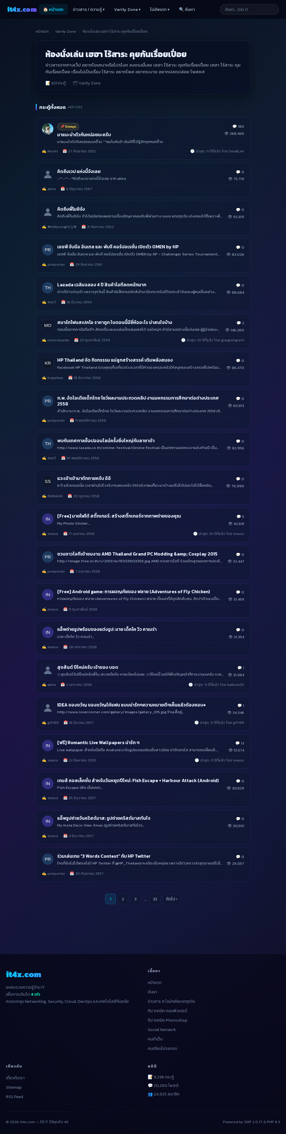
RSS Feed (14, 1097)
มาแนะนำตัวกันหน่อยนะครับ (84, 134)
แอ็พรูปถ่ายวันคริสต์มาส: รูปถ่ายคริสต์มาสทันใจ (103, 818)
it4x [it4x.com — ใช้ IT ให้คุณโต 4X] (22, 9)
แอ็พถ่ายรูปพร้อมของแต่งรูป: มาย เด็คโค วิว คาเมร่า (107, 629)
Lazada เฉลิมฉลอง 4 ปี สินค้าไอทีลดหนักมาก (101, 284)
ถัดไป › (171, 899)
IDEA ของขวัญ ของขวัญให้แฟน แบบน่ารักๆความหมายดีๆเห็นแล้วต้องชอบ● (131, 704)
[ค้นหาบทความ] (249, 9)
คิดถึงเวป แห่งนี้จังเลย (79, 171)
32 (155, 899)
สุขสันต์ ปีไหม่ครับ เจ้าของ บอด (87, 667)
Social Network (162, 1030)
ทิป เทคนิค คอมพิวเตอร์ (167, 1011)
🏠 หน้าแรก (53, 9)
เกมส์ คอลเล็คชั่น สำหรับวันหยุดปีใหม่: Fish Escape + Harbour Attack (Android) (138, 780)
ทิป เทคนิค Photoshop (167, 1020)
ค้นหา (152, 992)
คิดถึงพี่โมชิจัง (71, 209)
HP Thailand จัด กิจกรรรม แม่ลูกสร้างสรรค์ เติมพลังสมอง (115, 360)
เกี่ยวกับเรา (15, 1078)
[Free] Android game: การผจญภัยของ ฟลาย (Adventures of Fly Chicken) (133, 591)
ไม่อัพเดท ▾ (160, 9)
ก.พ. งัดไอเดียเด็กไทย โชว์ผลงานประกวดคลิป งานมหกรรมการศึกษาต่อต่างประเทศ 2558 (138, 401)
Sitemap (14, 1087)
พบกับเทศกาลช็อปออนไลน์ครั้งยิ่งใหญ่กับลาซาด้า (105, 440)
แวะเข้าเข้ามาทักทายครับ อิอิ (84, 478)
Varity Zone (65, 31)
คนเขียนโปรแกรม (162, 1048)
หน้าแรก (42, 31)
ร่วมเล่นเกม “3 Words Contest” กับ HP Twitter (104, 856)
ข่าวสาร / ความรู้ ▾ (89, 9)
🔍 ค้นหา (187, 9)
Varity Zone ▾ (127, 9)
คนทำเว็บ (155, 1039)
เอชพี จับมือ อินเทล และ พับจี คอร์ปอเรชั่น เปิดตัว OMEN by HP (118, 246)
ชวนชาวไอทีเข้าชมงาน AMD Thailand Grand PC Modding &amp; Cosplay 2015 (137, 554)
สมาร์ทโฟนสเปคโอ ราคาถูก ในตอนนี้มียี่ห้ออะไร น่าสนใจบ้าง (114, 322)
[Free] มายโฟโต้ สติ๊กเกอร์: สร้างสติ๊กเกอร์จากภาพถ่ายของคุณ (119, 516)
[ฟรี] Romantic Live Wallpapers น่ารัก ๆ (98, 742)
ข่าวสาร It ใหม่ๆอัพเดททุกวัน (171, 1001)
